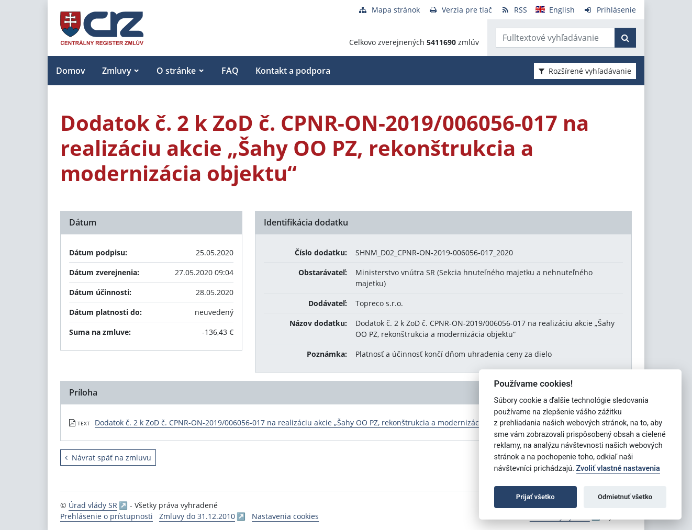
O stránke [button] (176, 70)
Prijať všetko (535, 497)
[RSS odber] (513, 10)
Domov (70, 70)
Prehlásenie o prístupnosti (106, 516)
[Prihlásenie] (609, 10)
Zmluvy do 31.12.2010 (197, 516)
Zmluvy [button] (116, 70)
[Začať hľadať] (625, 38)
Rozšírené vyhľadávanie (585, 71)
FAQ (230, 70)
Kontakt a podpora (292, 70)
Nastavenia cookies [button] (285, 516)
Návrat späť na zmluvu (108, 458)
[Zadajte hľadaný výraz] (555, 38)
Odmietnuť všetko (625, 497)
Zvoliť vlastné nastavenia (618, 468)
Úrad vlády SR (93, 505)
